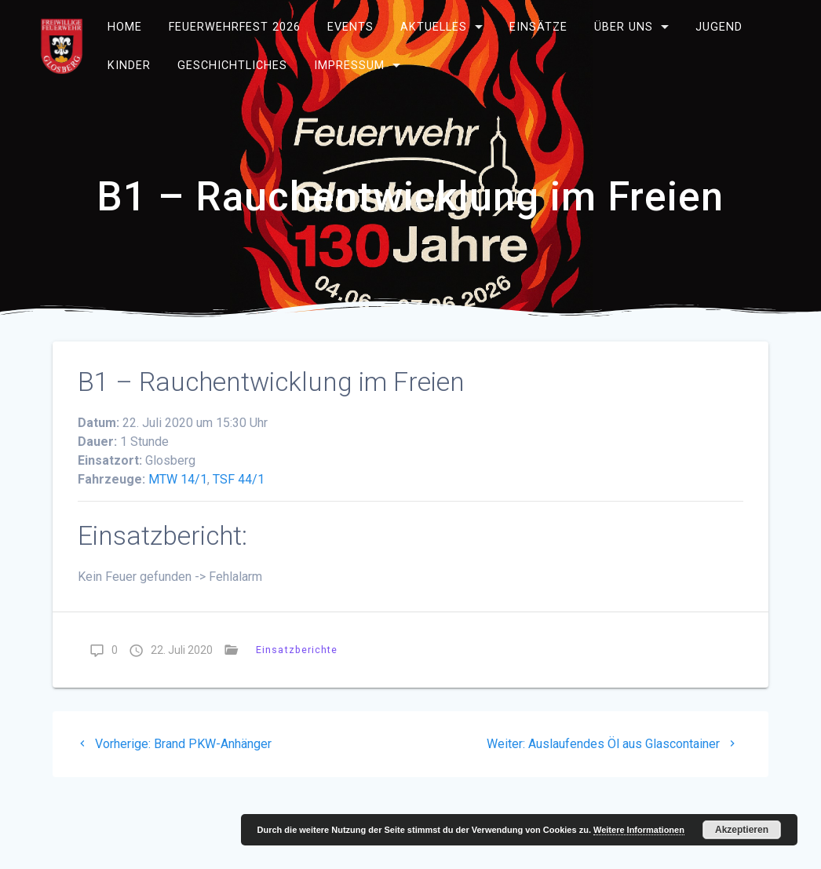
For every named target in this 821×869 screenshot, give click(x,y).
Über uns (623, 27)
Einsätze (538, 27)
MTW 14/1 (177, 479)
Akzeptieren (741, 829)
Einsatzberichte (297, 649)
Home (125, 27)
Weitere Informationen (638, 829)
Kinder (129, 65)
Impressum (349, 65)
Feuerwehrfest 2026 (235, 27)
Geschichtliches (232, 65)
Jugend (719, 27)
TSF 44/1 (239, 479)
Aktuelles (433, 27)
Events (350, 27)
